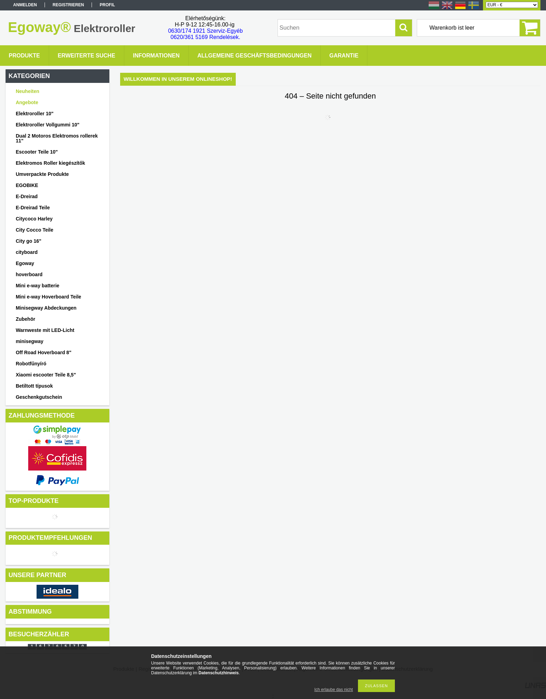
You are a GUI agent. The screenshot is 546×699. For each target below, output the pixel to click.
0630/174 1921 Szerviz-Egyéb (205, 31)
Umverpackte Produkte (42, 174)
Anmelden (25, 4)
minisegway (29, 341)
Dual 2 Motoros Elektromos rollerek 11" (57, 138)
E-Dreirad (27, 196)
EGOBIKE (27, 185)
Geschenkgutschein (39, 397)
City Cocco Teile (34, 230)
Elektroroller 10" (35, 113)
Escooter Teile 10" (37, 152)
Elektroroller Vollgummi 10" (47, 124)
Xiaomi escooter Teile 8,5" (46, 375)
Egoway (25, 263)
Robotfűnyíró (31, 363)
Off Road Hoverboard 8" (43, 352)
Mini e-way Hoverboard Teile (48, 297)
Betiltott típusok (34, 386)
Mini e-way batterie (37, 285)
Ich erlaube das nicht (333, 689)
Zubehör (25, 319)
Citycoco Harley (34, 219)
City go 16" (28, 241)
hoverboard (29, 274)
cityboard (27, 252)
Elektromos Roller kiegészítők (50, 163)
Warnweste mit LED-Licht (45, 330)
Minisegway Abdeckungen (46, 308)
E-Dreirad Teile (33, 207)
